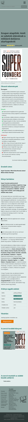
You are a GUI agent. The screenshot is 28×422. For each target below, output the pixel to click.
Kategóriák (3, 397)
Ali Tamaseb (17, 296)
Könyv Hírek (4, 393)
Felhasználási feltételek (4, 404)
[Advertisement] (14, 19)
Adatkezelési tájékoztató (4, 401)
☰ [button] (24, 2)
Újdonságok (4, 395)
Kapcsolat (3, 399)
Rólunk (2, 407)
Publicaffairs (18, 299)
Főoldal (3, 391)
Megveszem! (7, 321)
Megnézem (7, 333)
